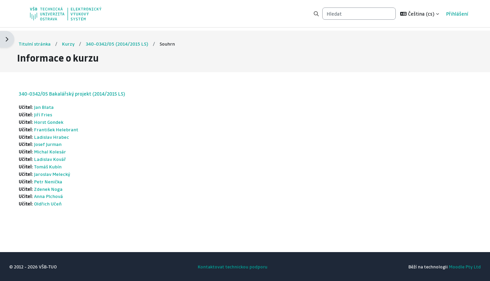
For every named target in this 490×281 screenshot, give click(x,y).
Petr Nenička (61, 181)
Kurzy (81, 40)
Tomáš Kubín (61, 165)
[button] (419, 13)
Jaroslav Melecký (65, 173)
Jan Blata (57, 104)
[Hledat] (359, 13)
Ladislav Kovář (63, 157)
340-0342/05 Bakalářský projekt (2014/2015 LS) (84, 90)
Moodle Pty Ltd (452, 266)
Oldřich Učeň (61, 203)
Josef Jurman (61, 142)
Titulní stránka (47, 40)
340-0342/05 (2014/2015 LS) (130, 40)
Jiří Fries (56, 112)
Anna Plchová (62, 196)
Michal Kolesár (63, 150)
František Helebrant (69, 127)
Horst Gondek (62, 119)
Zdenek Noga (61, 188)
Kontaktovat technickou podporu (232, 266)
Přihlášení (457, 14)
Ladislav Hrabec (65, 135)
